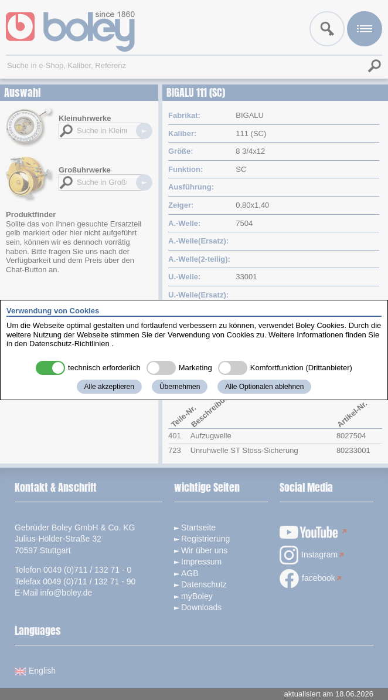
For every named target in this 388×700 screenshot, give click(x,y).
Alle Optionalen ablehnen (264, 387)
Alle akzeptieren (109, 387)
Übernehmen (179, 387)
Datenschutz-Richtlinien (69, 343)
